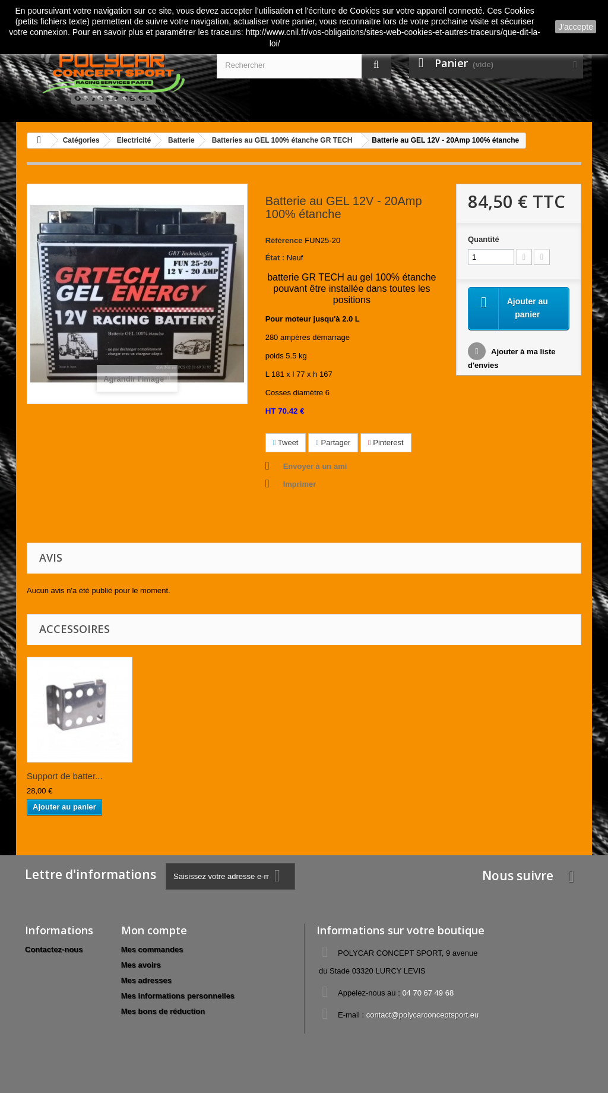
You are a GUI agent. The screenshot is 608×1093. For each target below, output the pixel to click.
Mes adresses (146, 980)
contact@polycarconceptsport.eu (422, 1014)
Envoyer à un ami (315, 466)
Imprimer (299, 484)
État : (275, 257)
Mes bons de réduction (163, 1011)
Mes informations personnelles (178, 995)
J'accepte (575, 27)
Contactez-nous (54, 949)
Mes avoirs (141, 964)
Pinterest (386, 442)
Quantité (483, 239)
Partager (333, 442)
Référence (284, 240)
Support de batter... (65, 776)
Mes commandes (152, 949)
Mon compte (154, 930)
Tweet (286, 442)
